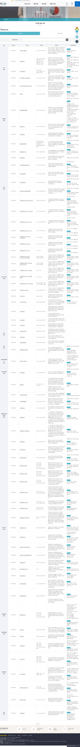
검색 (67, 40)
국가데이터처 (20, 33)
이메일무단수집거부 (12, 735)
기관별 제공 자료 (25, 19)
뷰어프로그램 (24, 735)
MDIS (6, 4)
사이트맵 (30, 735)
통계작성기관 (60, 33)
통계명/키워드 (15, 39)
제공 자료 (6, 19)
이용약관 (18, 735)
